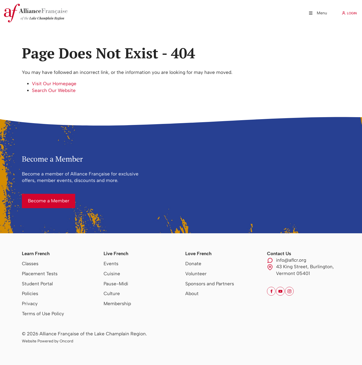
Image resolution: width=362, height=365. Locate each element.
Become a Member (42, 197)
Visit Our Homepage (54, 83)
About (192, 293)
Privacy (30, 303)
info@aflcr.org (291, 260)
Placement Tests (40, 274)
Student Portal (37, 284)
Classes (30, 263)
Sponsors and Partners (209, 284)
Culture (112, 293)
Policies (30, 293)
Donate (193, 263)
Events (111, 263)
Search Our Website (54, 90)
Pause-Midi (116, 284)
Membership (117, 303)
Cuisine (112, 274)
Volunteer (196, 274)
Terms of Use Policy (43, 313)
